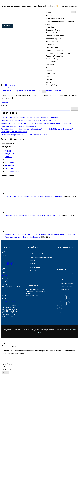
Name (5, 364)
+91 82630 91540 (8, 264)
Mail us (4, 275)
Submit (5, 373)
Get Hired (50, 65)
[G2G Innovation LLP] (4, 297)
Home (48, 12)
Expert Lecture (52, 41)
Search (4, 105)
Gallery (49, 79)
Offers (48, 82)
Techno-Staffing (52, 33)
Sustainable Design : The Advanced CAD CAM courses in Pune (31, 90)
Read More (5, 103)
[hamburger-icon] (73, 12)
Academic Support (53, 39)
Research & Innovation (55, 36)
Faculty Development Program (58, 53)
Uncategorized (12, 171)
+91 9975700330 (8, 262)
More (48, 67)
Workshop (50, 44)
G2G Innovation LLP (9, 302)
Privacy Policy (51, 85)
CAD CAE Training (53, 47)
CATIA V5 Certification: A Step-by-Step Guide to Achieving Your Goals (28, 120)
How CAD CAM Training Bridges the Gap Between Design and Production (29, 117)
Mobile (5, 367)
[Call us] (4, 253)
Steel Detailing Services (55, 18)
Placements (51, 62)
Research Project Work (55, 56)
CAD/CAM (9, 154)
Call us (4, 258)
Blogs (48, 76)
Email (4, 370)
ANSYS (8, 151)
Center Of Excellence (54, 50)
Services (49, 15)
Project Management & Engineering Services (59, 22)
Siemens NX (10, 165)
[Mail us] (4, 270)
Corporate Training (53, 30)
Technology (10, 168)
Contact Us (50, 73)
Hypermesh (10, 162)
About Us (49, 70)
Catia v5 (8, 157)
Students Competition (55, 59)
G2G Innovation (9, 85)
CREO (7, 160)
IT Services (50, 27)
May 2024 (37, 34)
